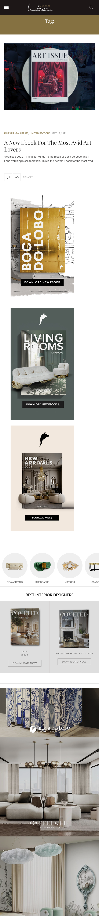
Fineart (9, 133)
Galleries (21, 133)
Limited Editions (40, 133)
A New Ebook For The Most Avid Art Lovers (47, 146)
